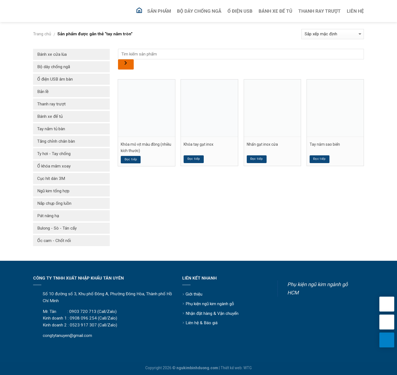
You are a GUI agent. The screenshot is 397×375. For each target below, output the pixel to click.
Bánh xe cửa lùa (52, 54)
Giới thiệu (194, 294)
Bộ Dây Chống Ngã (199, 11)
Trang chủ (42, 33)
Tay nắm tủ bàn (51, 128)
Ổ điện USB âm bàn (55, 79)
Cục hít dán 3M (51, 178)
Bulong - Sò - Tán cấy (57, 228)
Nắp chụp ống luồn (54, 203)
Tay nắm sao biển (325, 144)
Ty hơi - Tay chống (54, 153)
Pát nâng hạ (48, 215)
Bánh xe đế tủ (50, 116)
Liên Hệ (355, 11)
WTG (247, 368)
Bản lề (43, 91)
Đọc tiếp (131, 159)
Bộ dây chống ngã (53, 66)
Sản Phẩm (159, 11)
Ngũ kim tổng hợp (53, 190)
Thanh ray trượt (51, 104)
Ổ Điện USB (240, 11)
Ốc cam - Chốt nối (54, 240)
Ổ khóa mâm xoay (54, 166)
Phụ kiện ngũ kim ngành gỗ (210, 303)
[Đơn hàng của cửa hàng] (332, 34)
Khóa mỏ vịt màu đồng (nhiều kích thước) (146, 147)
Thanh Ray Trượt (319, 11)
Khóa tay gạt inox (198, 144)
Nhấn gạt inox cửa (262, 144)
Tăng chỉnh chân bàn (56, 141)
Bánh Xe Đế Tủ (275, 11)
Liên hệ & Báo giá (202, 322)
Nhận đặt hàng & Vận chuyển (212, 313)
